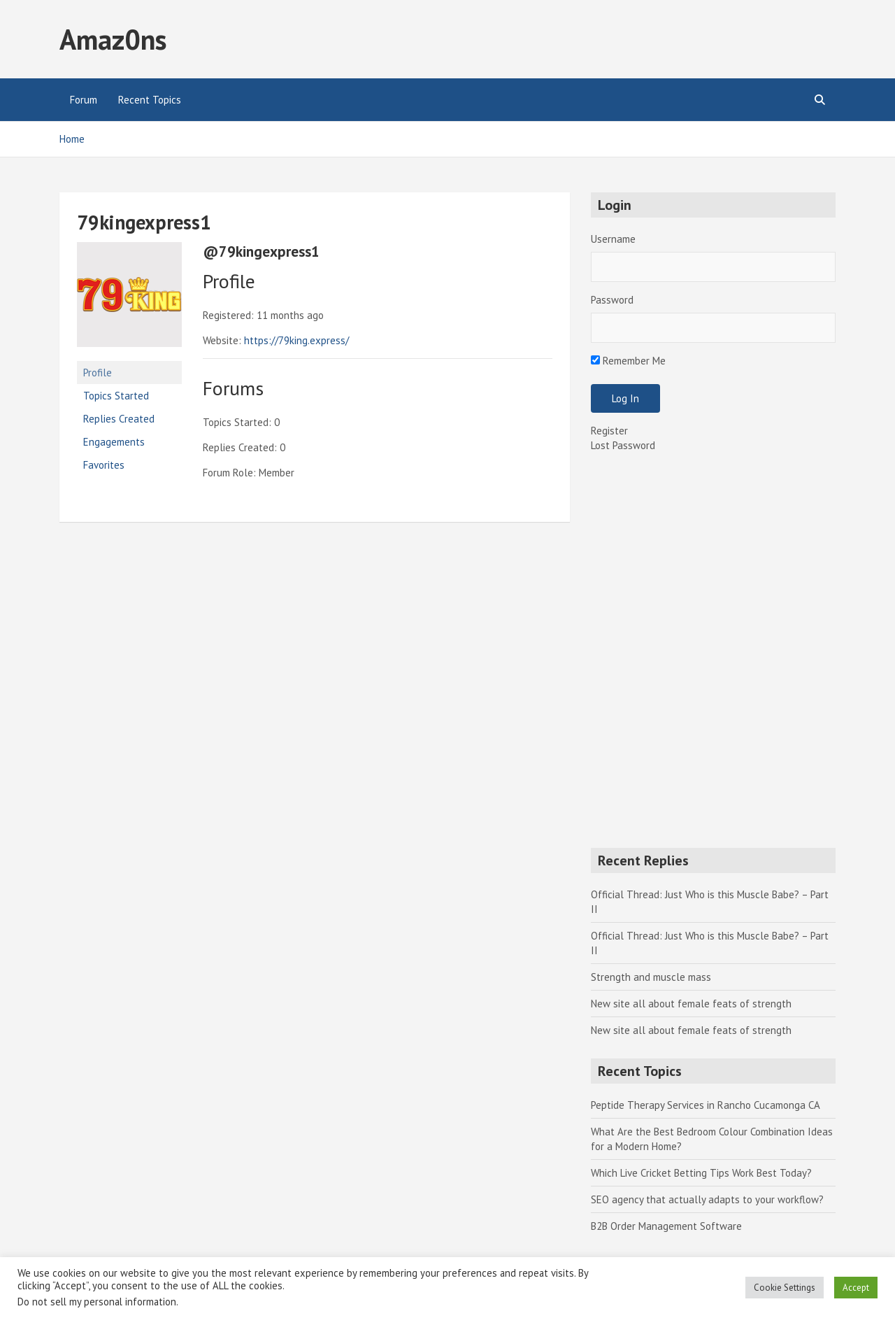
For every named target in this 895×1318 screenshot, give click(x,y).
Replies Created (119, 418)
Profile (97, 372)
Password (612, 299)
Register (609, 430)
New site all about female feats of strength (691, 1003)
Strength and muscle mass (651, 977)
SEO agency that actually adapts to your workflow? (707, 1199)
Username (613, 239)
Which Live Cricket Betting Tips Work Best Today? (701, 1172)
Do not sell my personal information (96, 1301)
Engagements (114, 441)
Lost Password (623, 445)
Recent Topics (149, 99)
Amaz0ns (112, 39)
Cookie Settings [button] (784, 1288)
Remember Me (628, 360)
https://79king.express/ (296, 340)
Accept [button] (856, 1288)
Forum (83, 99)
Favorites (103, 465)
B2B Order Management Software (666, 1226)
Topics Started (116, 395)
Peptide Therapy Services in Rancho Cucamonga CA (705, 1105)
